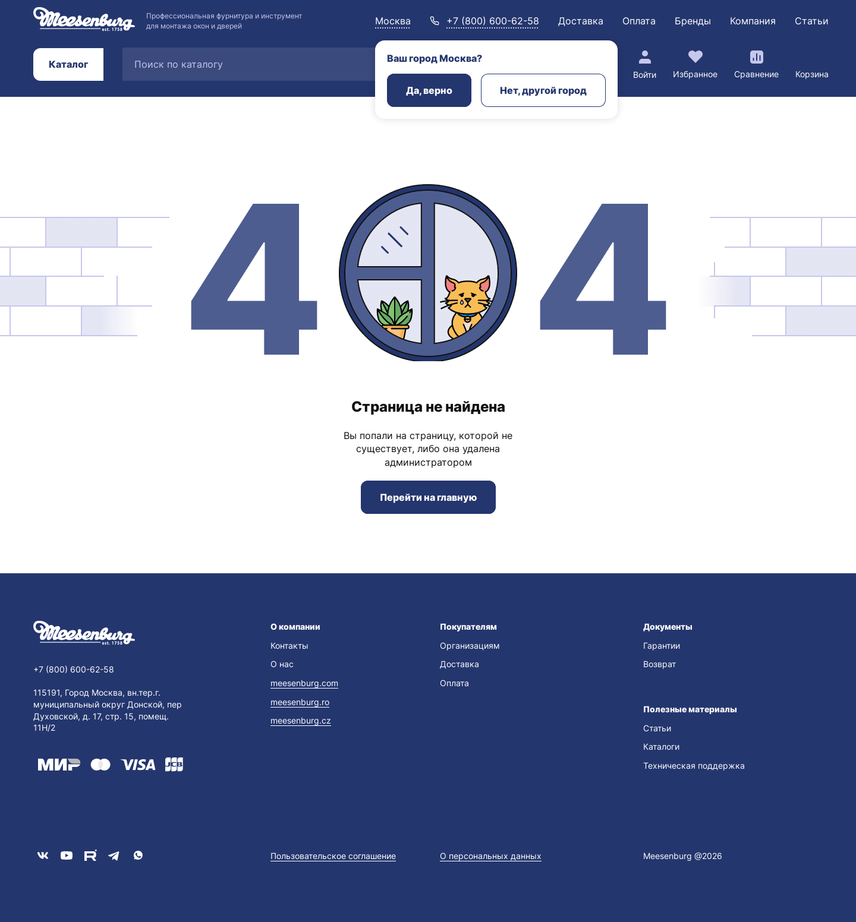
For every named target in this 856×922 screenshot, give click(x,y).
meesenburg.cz (300, 720)
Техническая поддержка (694, 765)
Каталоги (661, 746)
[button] (343, 627)
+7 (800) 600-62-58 (492, 21)
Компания (753, 21)
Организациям (470, 645)
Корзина (812, 74)
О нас (282, 664)
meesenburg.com (304, 683)
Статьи (812, 21)
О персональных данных (491, 856)
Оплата (639, 21)
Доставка (580, 21)
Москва (393, 20)
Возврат (659, 664)
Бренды (693, 21)
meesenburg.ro (299, 702)
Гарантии (661, 645)
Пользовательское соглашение (333, 856)
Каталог (68, 64)
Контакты (289, 645)
